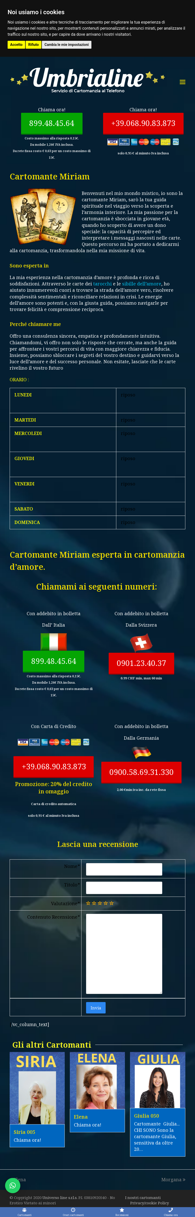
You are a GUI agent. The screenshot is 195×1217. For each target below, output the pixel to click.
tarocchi (102, 284)
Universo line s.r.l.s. (60, 1197)
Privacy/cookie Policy (149, 1202)
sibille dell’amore (141, 284)
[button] (12, 1185)
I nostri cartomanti (143, 1197)
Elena (81, 1116)
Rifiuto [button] (33, 45)
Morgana (173, 1179)
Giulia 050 (146, 1115)
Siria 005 (24, 1132)
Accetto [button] (16, 45)
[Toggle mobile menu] (182, 81)
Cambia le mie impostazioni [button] (66, 45)
